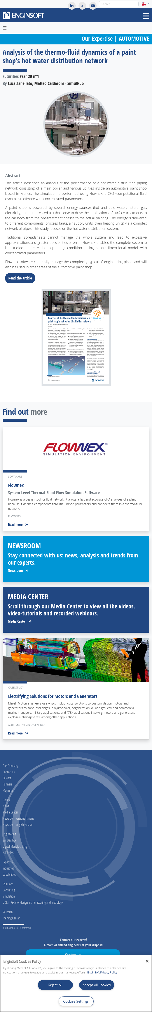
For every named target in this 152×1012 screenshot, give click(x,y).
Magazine (8, 790)
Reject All (55, 985)
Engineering (9, 834)
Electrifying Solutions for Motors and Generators (52, 696)
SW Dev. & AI (9, 840)
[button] (145, 4)
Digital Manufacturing (15, 846)
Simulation (9, 896)
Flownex (16, 485)
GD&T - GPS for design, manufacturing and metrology (33, 902)
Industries (8, 868)
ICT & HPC (8, 852)
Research (8, 912)
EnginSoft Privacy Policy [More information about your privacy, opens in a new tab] (102, 972)
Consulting (9, 890)
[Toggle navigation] (146, 16)
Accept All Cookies (97, 985)
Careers (7, 778)
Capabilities (9, 874)
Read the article (21, 278)
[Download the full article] (76, 337)
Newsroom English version (18, 824)
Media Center (19, 621)
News (6, 806)
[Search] (119, 4)
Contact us (9, 772)
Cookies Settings (76, 1001)
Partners (7, 784)
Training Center (11, 918)
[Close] (147, 961)
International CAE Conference (17, 928)
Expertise (8, 862)
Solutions (8, 884)
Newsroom (18, 570)
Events (6, 800)
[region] (76, 983)
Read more (18, 524)
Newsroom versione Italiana (18, 818)
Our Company (10, 765)
